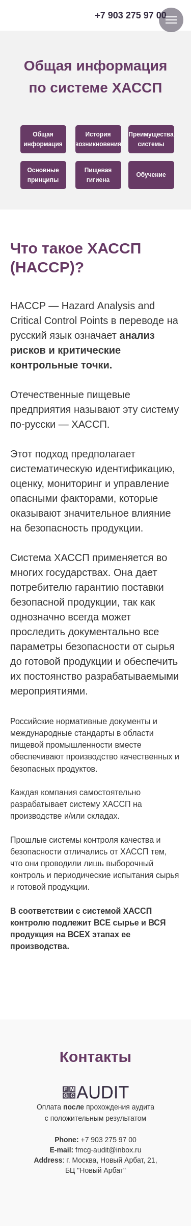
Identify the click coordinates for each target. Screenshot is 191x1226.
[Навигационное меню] (171, 20)
